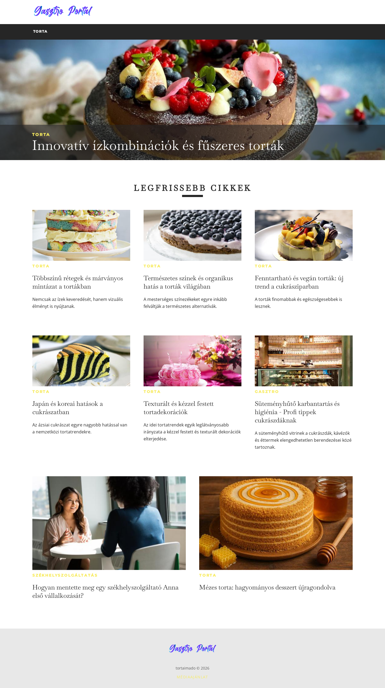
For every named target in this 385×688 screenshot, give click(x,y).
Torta (41, 134)
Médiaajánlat (192, 676)
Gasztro (267, 391)
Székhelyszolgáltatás (65, 575)
